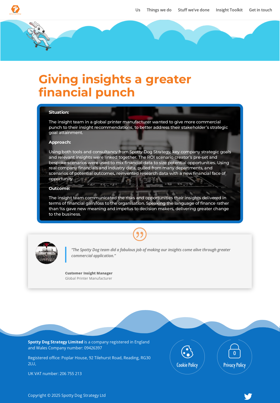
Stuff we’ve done (193, 10)
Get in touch (260, 10)
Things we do (159, 10)
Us (137, 10)
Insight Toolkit (229, 10)
